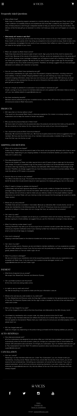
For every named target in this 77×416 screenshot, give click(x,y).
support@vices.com (41, 412)
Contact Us (38, 405)
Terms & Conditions (38, 407)
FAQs (38, 403)
